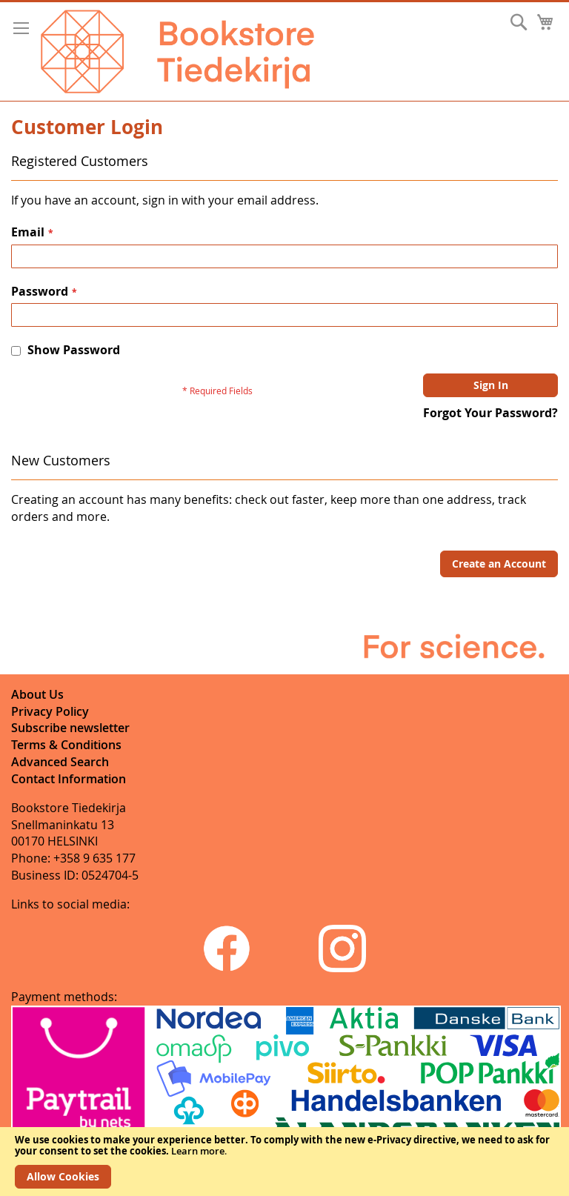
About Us (37, 694)
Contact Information (68, 779)
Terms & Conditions (66, 745)
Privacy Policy (50, 711)
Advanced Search (60, 762)
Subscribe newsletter (70, 728)
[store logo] (177, 51)
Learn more (197, 1150)
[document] (284, 1161)
